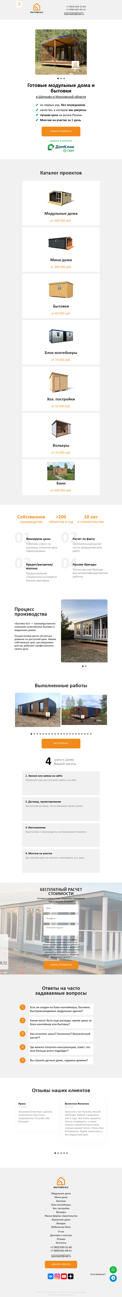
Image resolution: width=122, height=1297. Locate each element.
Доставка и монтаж (61, 1235)
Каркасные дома (61, 1219)
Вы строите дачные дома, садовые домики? (59, 1060)
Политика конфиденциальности (61, 1295)
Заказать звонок (61, 1264)
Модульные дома (61, 1193)
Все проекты (61, 743)
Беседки (61, 1223)
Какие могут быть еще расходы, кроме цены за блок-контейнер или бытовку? (61, 1022)
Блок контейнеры (61, 1205)
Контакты (61, 1243)
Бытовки (61, 1201)
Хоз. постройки (61, 1208)
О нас (61, 1231)
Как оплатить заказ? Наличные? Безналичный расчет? (60, 1035)
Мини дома (61, 1197)
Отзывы (61, 1239)
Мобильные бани (61, 1227)
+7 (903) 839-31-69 (76, 7)
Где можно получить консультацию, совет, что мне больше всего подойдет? (60, 1049)
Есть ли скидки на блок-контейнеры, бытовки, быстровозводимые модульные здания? (60, 1009)
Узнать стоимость (61, 131)
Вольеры (61, 1212)
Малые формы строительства (61, 1216)
